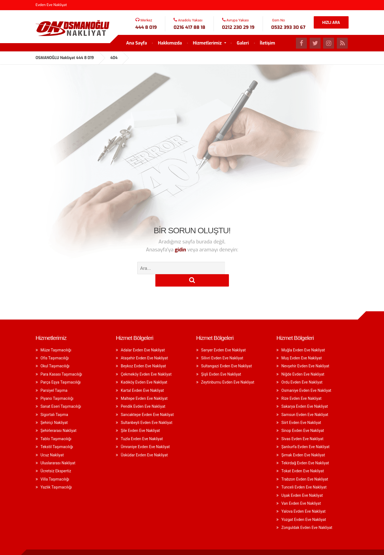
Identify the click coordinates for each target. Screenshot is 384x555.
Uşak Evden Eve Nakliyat (302, 483)
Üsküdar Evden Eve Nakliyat (144, 442)
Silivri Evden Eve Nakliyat (222, 345)
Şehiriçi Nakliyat (54, 410)
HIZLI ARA (331, 22)
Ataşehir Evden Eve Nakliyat (144, 345)
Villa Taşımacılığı (55, 467)
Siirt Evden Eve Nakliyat (301, 410)
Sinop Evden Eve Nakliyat (302, 418)
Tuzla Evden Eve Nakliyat (142, 426)
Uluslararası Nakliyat (58, 450)
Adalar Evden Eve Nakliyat (143, 337)
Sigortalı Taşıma (54, 402)
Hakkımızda (170, 43)
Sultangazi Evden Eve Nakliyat (226, 353)
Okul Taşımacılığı (55, 353)
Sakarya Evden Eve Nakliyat (304, 394)
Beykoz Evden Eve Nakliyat (143, 353)
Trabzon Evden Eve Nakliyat (304, 467)
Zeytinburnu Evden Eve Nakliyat (227, 370)
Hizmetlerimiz (207, 43)
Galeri (243, 43)
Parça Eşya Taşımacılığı (61, 370)
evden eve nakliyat (125, 546)
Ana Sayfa (136, 43)
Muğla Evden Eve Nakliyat (303, 337)
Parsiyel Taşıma (54, 378)
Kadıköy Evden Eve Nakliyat (144, 370)
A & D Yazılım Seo (329, 546)
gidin (181, 249)
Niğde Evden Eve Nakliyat (302, 362)
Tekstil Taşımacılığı (57, 434)
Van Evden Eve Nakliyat (301, 491)
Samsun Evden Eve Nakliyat (304, 402)
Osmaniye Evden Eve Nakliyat (306, 378)
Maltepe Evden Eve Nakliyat (144, 386)
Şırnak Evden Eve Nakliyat (303, 442)
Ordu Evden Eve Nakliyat (302, 370)
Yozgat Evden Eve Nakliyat (303, 507)
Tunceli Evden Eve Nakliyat (304, 475)
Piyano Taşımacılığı (57, 386)
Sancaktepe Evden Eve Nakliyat (147, 402)
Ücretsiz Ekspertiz (56, 458)
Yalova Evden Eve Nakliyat (303, 499)
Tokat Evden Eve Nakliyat (302, 458)
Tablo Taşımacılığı (56, 426)
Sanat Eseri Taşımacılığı (61, 394)
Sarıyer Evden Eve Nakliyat (223, 337)
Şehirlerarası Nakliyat (59, 418)
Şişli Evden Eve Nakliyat (221, 362)
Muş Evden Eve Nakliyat (301, 345)
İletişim (267, 43)
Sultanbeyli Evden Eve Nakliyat (146, 410)
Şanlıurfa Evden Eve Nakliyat (305, 434)
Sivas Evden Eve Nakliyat (302, 426)
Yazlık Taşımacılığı (56, 475)
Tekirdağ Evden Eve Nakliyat (305, 450)
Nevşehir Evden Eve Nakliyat (305, 353)
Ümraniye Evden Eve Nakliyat (145, 434)
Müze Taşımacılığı (56, 337)
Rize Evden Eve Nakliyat (301, 386)
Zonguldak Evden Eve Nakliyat (306, 515)
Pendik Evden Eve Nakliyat (143, 394)
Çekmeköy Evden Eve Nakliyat (146, 362)
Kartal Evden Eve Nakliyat (142, 378)
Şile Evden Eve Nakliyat (140, 418)
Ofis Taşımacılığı (55, 345)
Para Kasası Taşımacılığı (61, 362)
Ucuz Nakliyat (52, 442)
